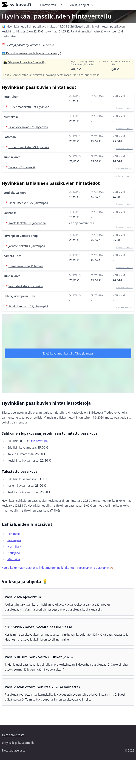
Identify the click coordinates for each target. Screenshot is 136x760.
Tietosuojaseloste (13, 750)
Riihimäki (13, 534)
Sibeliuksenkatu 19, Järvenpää (28, 306)
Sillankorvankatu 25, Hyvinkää (28, 127)
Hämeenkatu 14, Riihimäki (25, 266)
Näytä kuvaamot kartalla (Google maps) (68, 353)
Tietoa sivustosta (13, 735)
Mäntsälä (13, 559)
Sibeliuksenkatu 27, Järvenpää (28, 203)
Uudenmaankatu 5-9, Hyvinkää (28, 107)
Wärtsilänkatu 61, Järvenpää (27, 223)
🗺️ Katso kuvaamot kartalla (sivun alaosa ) (31, 53)
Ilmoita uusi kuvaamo (124, 176)
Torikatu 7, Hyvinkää (21, 167)
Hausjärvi (13, 553)
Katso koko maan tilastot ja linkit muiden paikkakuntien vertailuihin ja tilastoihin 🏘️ (57, 568)
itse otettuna (39, 441)
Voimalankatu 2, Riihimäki (25, 286)
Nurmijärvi (14, 546)
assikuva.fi (16, 4)
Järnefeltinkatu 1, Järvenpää (26, 246)
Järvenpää (14, 540)
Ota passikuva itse (27, 62)
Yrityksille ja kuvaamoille (18, 743)
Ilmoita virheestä (124, 108)
